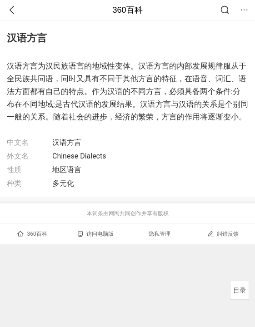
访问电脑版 (96, 234)
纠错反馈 (223, 233)
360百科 (127, 10)
